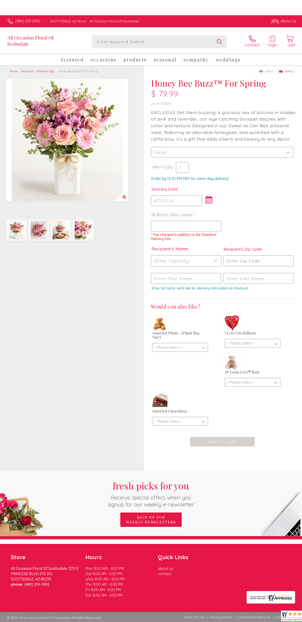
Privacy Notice (221, 617)
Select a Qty (161, 166)
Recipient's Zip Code (242, 249)
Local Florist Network (254, 617)
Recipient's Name (169, 249)
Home (14, 71)
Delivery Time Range (172, 214)
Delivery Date (164, 189)
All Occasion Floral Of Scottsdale (30, 40)
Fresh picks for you (151, 493)
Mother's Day (45, 71)
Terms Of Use (194, 617)
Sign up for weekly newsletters (151, 520)
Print (266, 71)
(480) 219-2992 (27, 21)
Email (286, 71)
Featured (27, 71)
